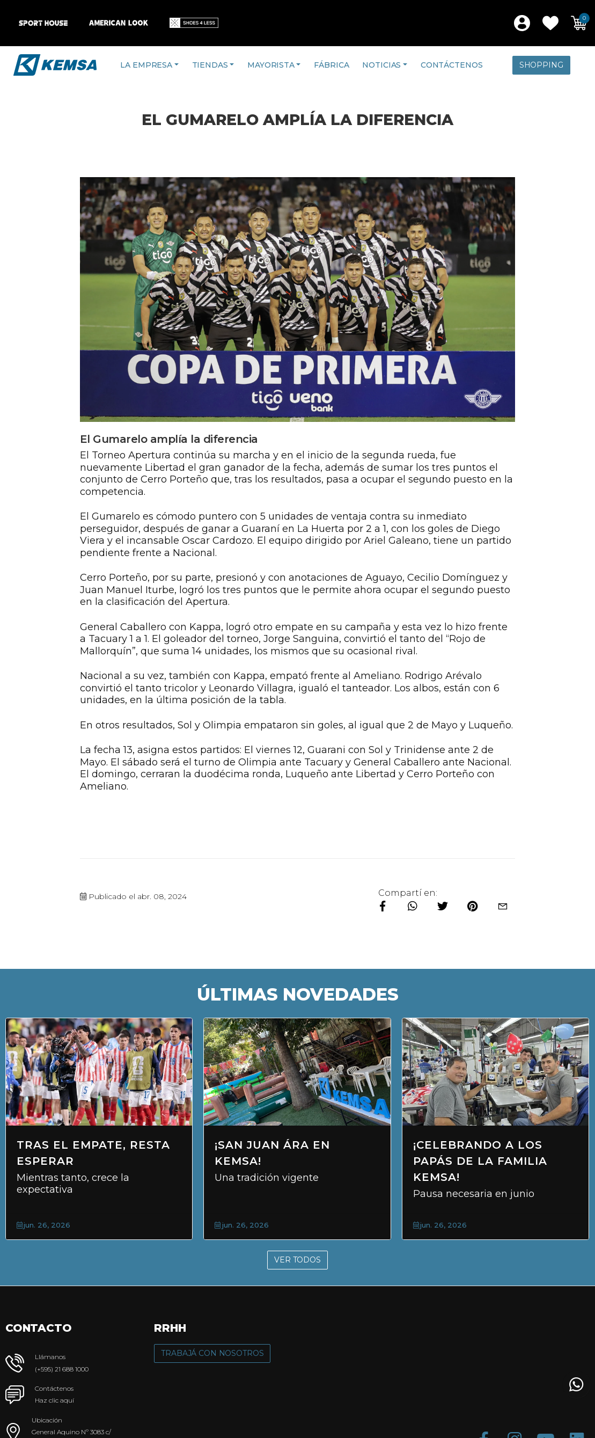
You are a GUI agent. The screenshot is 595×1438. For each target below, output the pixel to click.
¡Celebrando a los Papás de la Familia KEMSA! (480, 1161)
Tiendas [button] (210, 65)
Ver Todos (297, 1260)
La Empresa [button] (146, 65)
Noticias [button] (381, 65)
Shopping (541, 65)
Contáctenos (451, 65)
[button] (550, 23)
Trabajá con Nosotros (212, 1353)
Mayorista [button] (271, 65)
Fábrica (331, 65)
